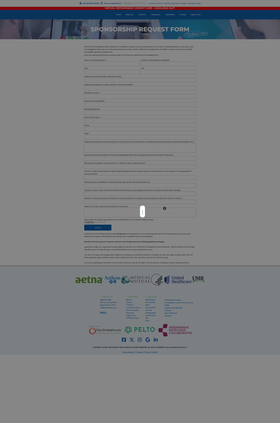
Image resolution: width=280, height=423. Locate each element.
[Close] (164, 208)
